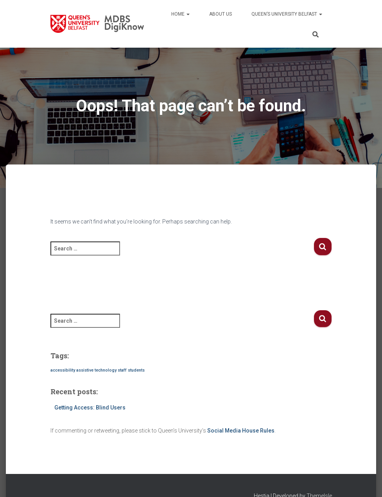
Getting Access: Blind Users (90, 407)
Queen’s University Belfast (286, 14)
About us (220, 14)
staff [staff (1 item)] (122, 370)
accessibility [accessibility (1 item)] (62, 370)
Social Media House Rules (240, 430)
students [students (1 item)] (136, 370)
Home (180, 14)
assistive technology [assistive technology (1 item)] (96, 370)
